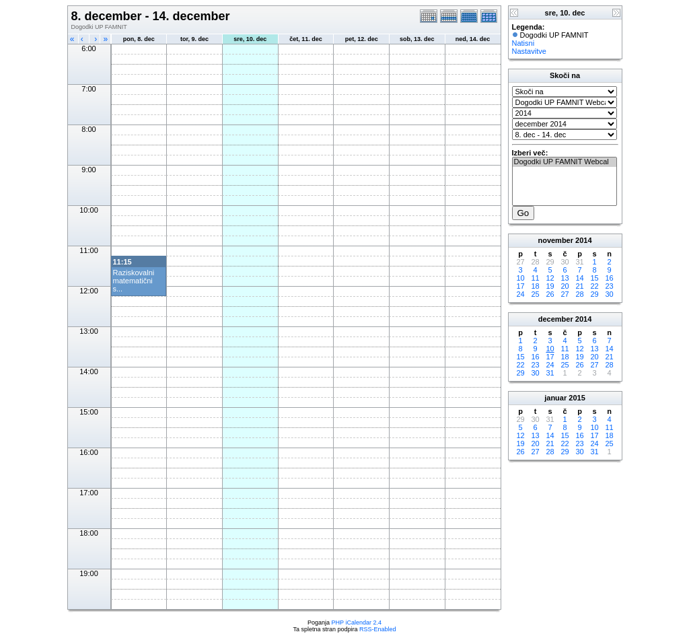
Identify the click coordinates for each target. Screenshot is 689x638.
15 (594, 278)
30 (609, 294)
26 (550, 294)
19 (550, 286)
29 (594, 294)
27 (564, 294)
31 (550, 373)
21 (579, 286)
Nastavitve (529, 51)
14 (579, 278)
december (555, 319)
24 (520, 294)
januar (555, 398)
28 (579, 294)
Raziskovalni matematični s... (134, 281)
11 (535, 278)
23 (609, 286)
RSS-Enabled (377, 629)
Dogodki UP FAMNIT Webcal (564, 162)
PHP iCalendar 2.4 (357, 622)
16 (609, 278)
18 (535, 286)
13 (564, 278)
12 (550, 278)
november (555, 240)
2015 (577, 398)
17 (520, 286)
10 (520, 278)
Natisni (523, 43)
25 (535, 294)
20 (564, 286)
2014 (583, 240)
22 (594, 286)
